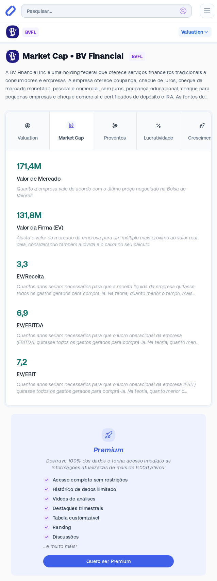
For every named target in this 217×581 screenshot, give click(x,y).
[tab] (27, 131)
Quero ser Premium (108, 561)
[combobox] (106, 11)
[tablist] (108, 131)
